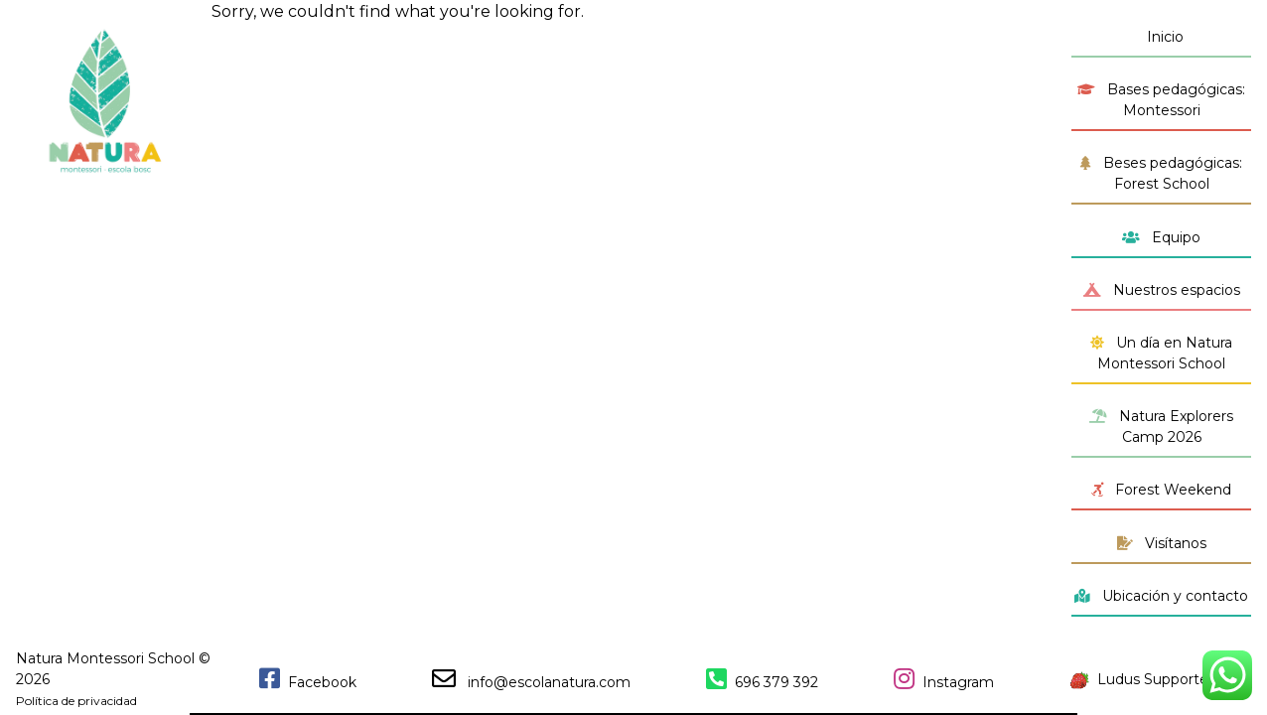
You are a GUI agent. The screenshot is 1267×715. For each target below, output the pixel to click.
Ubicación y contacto (1161, 596)
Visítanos (1161, 543)
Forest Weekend (1161, 490)
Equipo (1161, 237)
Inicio (1161, 37)
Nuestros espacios (1161, 290)
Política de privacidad (76, 700)
